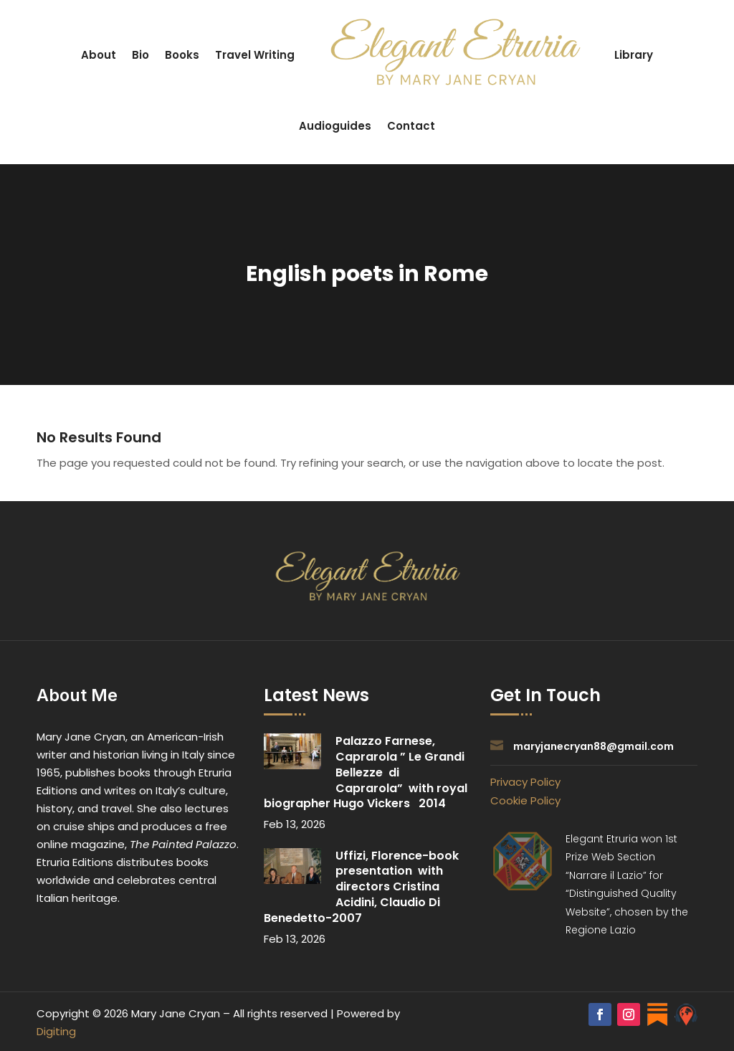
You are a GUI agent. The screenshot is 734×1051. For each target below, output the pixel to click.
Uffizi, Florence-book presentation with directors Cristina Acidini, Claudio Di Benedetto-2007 (363, 886)
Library (633, 54)
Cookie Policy (525, 800)
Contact (411, 125)
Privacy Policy (525, 781)
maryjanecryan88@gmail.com (593, 746)
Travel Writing (255, 54)
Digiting (56, 1031)
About (98, 54)
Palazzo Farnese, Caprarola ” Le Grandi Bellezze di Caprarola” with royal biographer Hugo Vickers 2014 (365, 772)
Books (182, 54)
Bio (140, 54)
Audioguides (335, 125)
